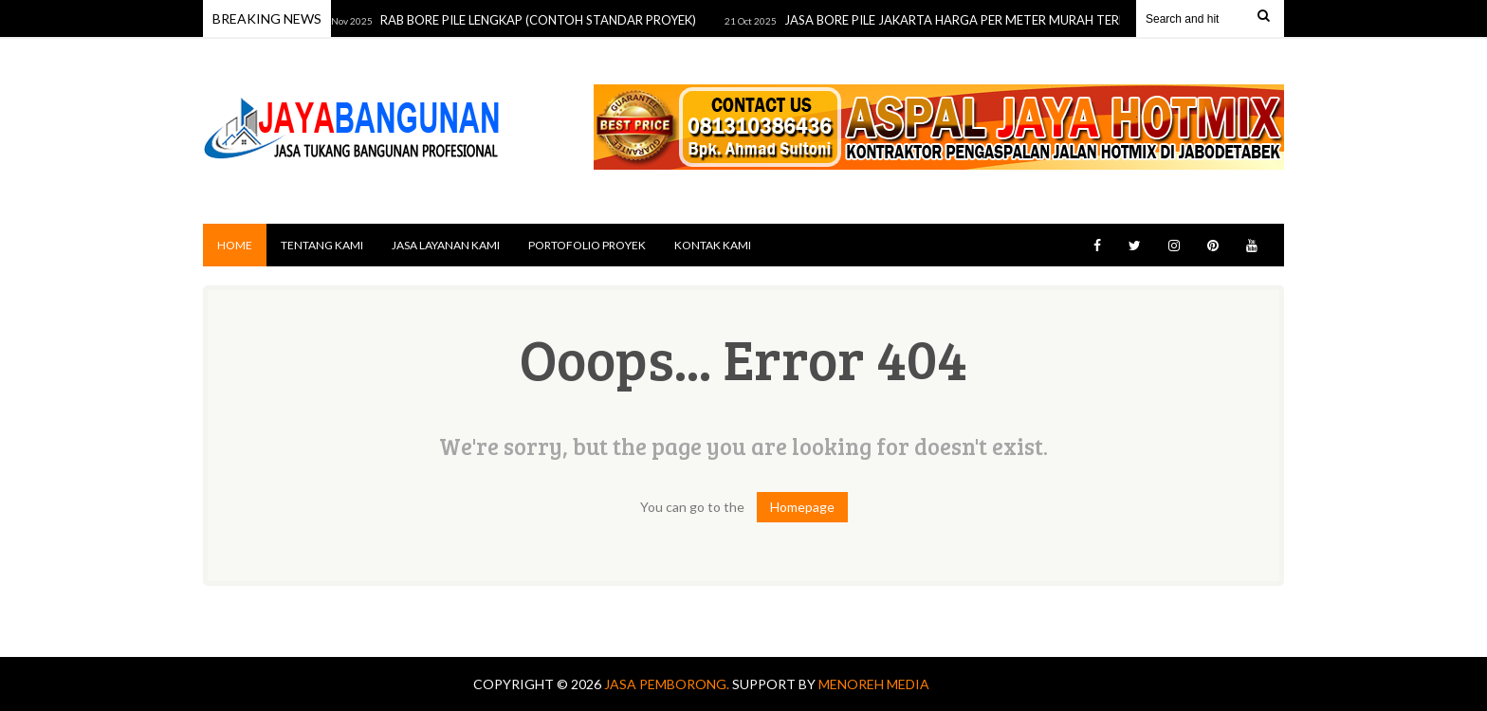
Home (234, 245)
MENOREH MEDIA (873, 684)
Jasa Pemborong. (668, 684)
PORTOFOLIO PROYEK (587, 245)
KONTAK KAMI (712, 245)
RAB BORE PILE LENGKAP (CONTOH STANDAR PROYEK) (543, 19)
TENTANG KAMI (322, 245)
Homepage (802, 507)
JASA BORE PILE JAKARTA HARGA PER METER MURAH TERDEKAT (976, 19)
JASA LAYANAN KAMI (446, 245)
